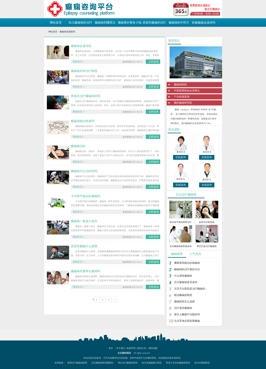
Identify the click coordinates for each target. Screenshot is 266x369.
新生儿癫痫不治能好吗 (187, 314)
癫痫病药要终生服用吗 (85, 271)
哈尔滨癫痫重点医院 (152, 362)
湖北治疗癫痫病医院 (128, 362)
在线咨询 (180, 157)
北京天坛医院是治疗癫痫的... (190, 288)
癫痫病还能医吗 (67, 31)
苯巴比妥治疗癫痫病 (207, 246)
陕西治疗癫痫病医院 (77, 362)
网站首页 (56, 22)
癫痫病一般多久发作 (84, 221)
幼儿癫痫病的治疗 (80, 22)
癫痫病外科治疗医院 (84, 71)
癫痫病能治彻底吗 (82, 121)
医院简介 (174, 40)
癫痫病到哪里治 (105, 22)
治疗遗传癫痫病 (183, 308)
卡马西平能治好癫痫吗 (85, 196)
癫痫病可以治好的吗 (84, 171)
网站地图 (153, 348)
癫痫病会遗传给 (81, 45)
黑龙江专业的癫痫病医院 (178, 362)
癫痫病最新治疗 (66, 8)
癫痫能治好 (78, 146)
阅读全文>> (79, 61)
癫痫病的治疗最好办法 (187, 269)
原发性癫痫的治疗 (154, 22)
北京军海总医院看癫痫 (187, 320)
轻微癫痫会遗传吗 (203, 22)
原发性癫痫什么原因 (84, 246)
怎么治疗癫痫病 (186, 194)
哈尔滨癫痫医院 (202, 362)
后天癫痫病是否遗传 (185, 282)
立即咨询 (153, 61)
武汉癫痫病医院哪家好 (102, 362)
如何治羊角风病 (206, 222)
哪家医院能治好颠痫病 (187, 263)
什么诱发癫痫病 (183, 275)
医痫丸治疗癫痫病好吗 (85, 96)
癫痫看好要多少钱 (129, 22)
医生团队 (174, 129)
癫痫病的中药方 (179, 22)
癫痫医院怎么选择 (184, 301)
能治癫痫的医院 (183, 295)
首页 (111, 348)
